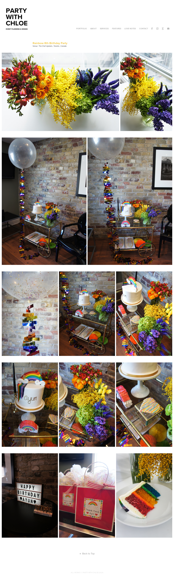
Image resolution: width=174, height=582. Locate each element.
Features (116, 28)
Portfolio (81, 28)
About (93, 28)
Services (104, 28)
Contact (143, 28)
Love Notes (130, 28)
